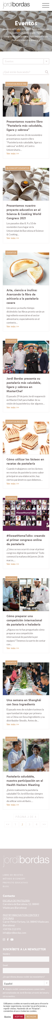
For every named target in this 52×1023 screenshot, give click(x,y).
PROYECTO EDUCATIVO (15, 883)
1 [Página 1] (15, 824)
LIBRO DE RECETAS (13, 875)
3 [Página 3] (29, 824)
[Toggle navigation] (45, 5)
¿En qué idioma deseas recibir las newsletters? (24, 976)
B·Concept (13, 168)
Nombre (26, 957)
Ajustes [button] (7, 1016)
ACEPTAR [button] (19, 1016)
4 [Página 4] (37, 824)
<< (8, 824)
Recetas (21, 84)
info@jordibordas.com (14, 932)
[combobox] (26, 61)
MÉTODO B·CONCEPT (14, 879)
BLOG (6, 886)
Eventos (11, 84)
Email (26, 968)
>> (44, 824)
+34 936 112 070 (12, 929)
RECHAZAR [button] (31, 1016)
